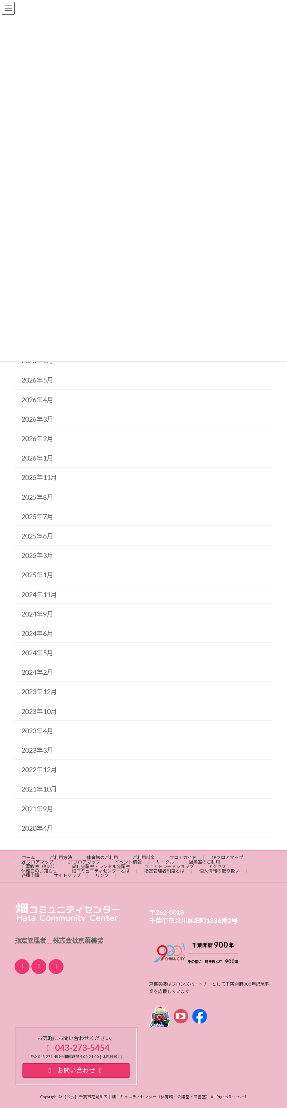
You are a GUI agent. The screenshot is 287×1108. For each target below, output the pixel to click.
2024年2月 (37, 672)
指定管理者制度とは (164, 871)
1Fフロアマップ (227, 857)
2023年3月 (37, 750)
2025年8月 (37, 497)
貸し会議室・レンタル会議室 (101, 866)
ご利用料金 (144, 857)
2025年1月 (37, 575)
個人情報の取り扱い (219, 871)
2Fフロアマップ (37, 862)
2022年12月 (39, 769)
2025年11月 (39, 477)
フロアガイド (183, 857)
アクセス (217, 866)
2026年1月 (37, 458)
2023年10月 (39, 711)
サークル (165, 862)
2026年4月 (37, 399)
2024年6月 (37, 633)
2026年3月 (37, 419)
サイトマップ (67, 875)
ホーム (28, 857)
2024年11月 (39, 594)
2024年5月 (37, 653)
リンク (102, 875)
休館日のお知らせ (39, 871)
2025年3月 (37, 555)
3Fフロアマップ (84, 862)
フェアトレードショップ (169, 866)
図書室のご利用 (204, 862)
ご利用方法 (61, 857)
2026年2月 (37, 438)
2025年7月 (37, 516)
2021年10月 (39, 789)
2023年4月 (37, 731)
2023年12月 (39, 691)
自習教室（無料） (39, 866)
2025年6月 (37, 536)
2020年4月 (37, 828)
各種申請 (30, 875)
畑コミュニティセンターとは (101, 871)
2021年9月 (37, 808)
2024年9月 (37, 613)
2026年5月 (37, 380)
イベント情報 (128, 862)
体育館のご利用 (102, 857)
